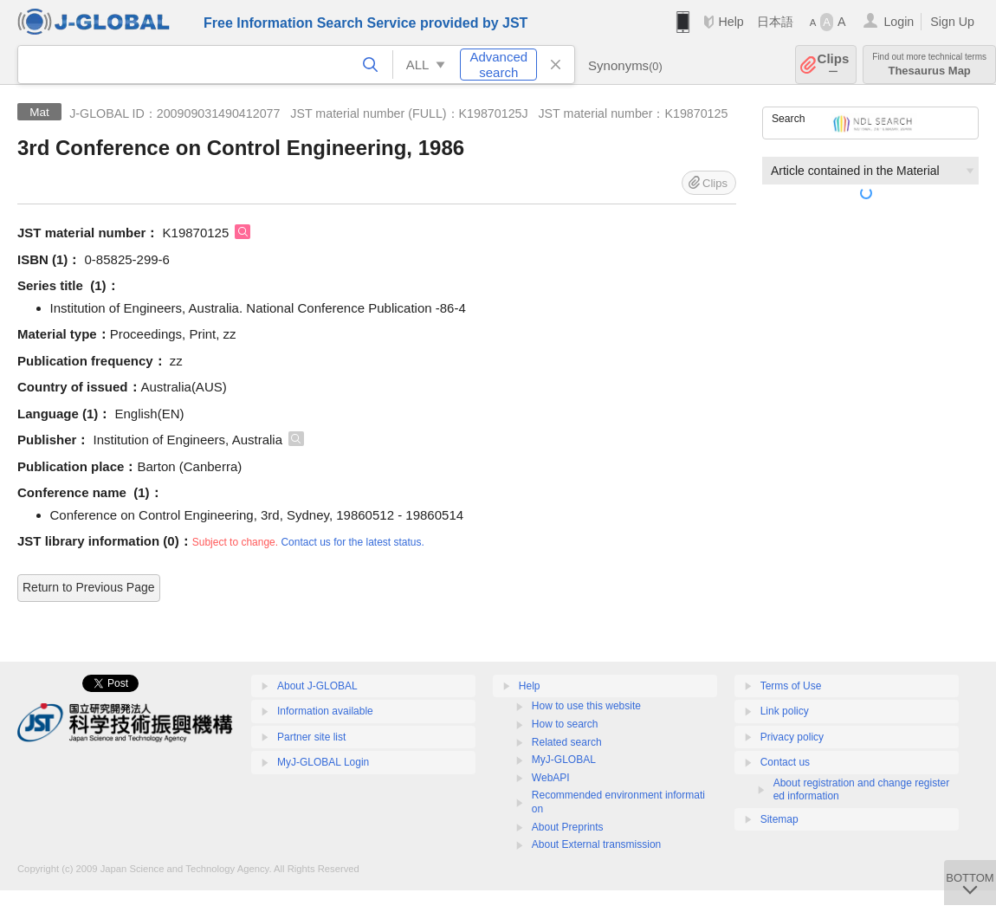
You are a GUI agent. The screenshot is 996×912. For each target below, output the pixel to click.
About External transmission (596, 844)
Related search (567, 742)
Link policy (784, 711)
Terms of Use (791, 686)
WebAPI (551, 778)
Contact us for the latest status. (352, 542)
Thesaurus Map (929, 64)
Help (730, 22)
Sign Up (952, 22)
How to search (565, 724)
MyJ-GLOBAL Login (323, 762)
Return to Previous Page (89, 587)
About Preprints (568, 827)
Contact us (785, 762)
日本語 (775, 22)
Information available (325, 711)
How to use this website (586, 706)
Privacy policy (792, 737)
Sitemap (779, 819)
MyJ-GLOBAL (564, 760)
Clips (834, 64)
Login (898, 22)
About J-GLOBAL (317, 686)
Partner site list (311, 737)
